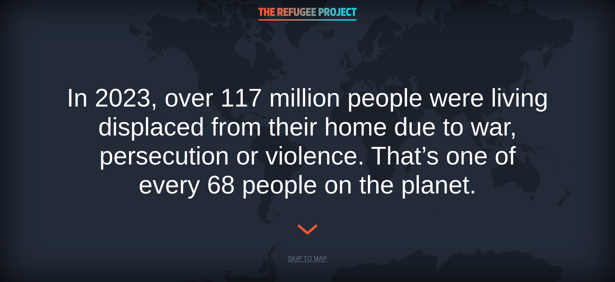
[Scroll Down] (307, 235)
